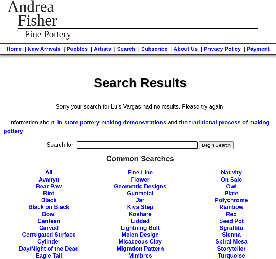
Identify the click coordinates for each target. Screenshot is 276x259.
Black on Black (48, 207)
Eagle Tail (49, 256)
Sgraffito (231, 228)
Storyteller (231, 249)
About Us (186, 49)
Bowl (49, 214)
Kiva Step (140, 207)
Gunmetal (140, 193)
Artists (102, 49)
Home (14, 49)
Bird (49, 193)
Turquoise (231, 256)
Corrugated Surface (48, 235)
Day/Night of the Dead (49, 249)
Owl (231, 186)
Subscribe (154, 49)
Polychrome (231, 200)
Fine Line (140, 172)
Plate (231, 193)
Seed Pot (231, 221)
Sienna (231, 235)
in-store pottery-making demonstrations (111, 122)
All (48, 172)
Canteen (49, 221)
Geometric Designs (140, 186)
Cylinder (48, 241)
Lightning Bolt (140, 228)
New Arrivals (44, 49)
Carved (49, 228)
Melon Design (140, 235)
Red (231, 214)
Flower (140, 180)
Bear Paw (49, 186)
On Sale (231, 180)
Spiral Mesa (231, 241)
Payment (258, 49)
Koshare (140, 214)
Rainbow (232, 207)
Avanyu (48, 180)
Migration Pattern (140, 249)
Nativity (231, 172)
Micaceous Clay (140, 241)
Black (49, 200)
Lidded (140, 221)
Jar (140, 200)
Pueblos (77, 49)
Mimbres (140, 256)
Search (126, 49)
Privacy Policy (222, 49)
